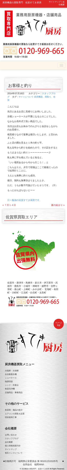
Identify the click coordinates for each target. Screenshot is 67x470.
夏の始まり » (58, 205)
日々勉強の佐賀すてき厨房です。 (24, 200)
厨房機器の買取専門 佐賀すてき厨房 (35, 469)
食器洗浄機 (10, 389)
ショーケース (11, 378)
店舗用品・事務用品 (14, 392)
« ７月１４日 (9, 205)
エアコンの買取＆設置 (15, 414)
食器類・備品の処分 (14, 410)
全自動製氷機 (11, 374)
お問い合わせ (11, 435)
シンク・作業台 (12, 385)
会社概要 (9, 442)
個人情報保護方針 (13, 446)
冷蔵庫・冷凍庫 (12, 371)
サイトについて (26, 97)
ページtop (58, 323)
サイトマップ (11, 449)
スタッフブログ (12, 438)
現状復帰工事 (11, 417)
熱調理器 (9, 381)
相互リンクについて (14, 453)
